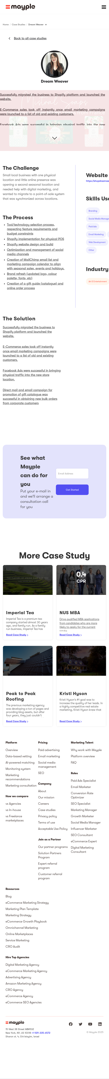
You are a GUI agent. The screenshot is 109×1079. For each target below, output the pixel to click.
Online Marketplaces (19, 934)
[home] (20, 7)
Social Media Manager (86, 822)
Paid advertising (49, 750)
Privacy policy (47, 816)
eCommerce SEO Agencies (24, 1002)
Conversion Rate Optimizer (82, 795)
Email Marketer (81, 787)
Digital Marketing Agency (22, 964)
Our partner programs (53, 847)
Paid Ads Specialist (83, 780)
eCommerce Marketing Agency (26, 971)
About (42, 791)
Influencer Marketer (84, 828)
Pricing (43, 742)
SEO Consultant (82, 835)
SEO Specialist (80, 803)
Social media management (47, 764)
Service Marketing (17, 940)
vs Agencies (13, 803)
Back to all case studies (30, 38)
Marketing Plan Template (22, 909)
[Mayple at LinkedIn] (99, 1024)
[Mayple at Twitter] (80, 1024)
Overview (12, 750)
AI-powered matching (20, 762)
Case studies (47, 810)
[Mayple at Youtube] (90, 1024)
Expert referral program (47, 866)
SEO (41, 773)
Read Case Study (16, 634)
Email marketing (49, 756)
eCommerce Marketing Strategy (27, 902)
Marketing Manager (84, 810)
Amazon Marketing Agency (23, 983)
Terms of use (46, 822)
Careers (43, 803)
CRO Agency (14, 990)
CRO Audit (13, 946)
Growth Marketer (82, 816)
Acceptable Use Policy (53, 828)
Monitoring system (18, 769)
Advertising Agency (18, 977)
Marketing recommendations (18, 777)
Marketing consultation (21, 785)
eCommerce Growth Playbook (26, 921)
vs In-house (13, 810)
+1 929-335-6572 (41, 1032)
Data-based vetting (19, 756)
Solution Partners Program (49, 855)
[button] (104, 7)
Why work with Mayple (86, 750)
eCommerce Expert (84, 841)
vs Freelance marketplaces (15, 818)
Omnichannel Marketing (22, 927)
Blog (8, 896)
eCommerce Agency (19, 996)
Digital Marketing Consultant (82, 849)
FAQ (73, 762)
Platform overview (83, 756)
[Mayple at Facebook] (70, 1024)
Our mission (46, 797)
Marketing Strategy (18, 915)
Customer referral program (50, 876)
